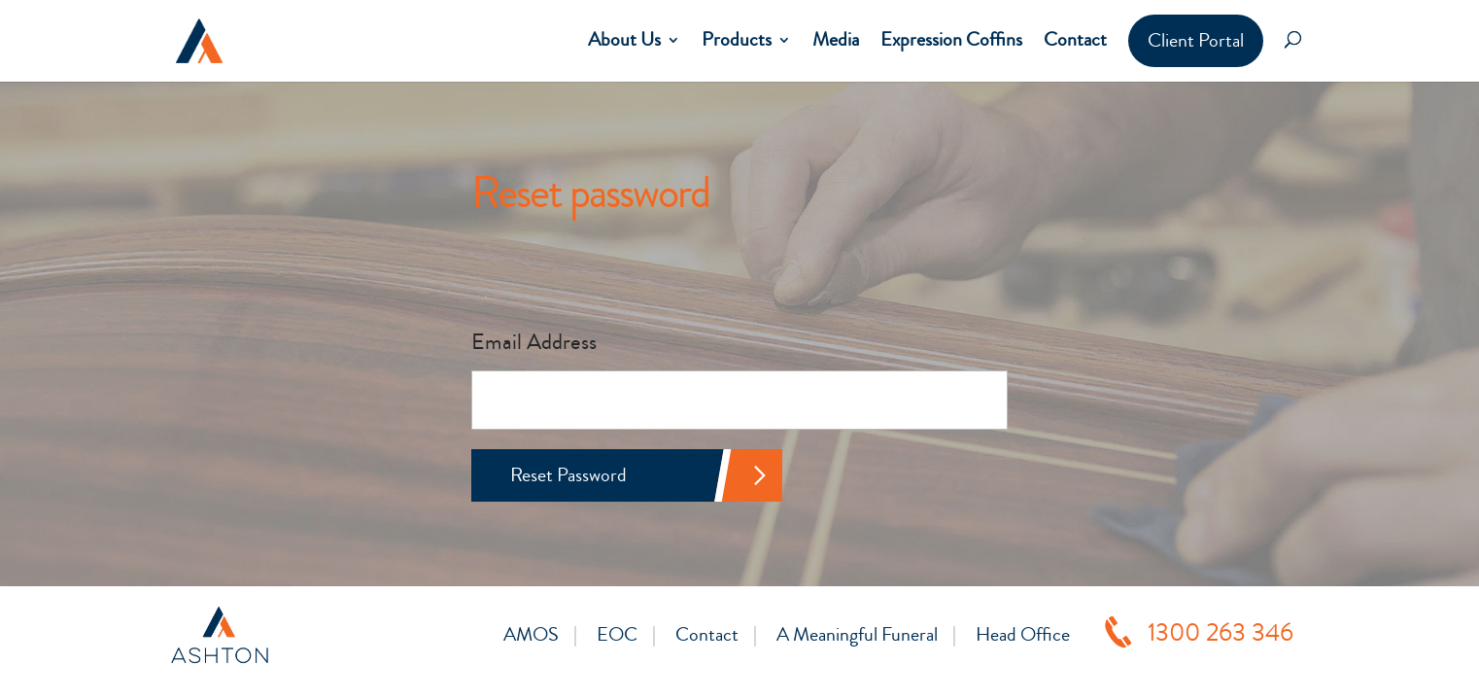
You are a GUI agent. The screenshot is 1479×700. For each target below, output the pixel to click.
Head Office (1023, 634)
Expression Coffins (951, 40)
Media (835, 40)
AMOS (531, 634)
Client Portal (1196, 40)
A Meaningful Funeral (857, 634)
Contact (1075, 40)
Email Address (534, 342)
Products (737, 40)
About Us (624, 40)
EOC (617, 634)
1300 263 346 (1220, 632)
